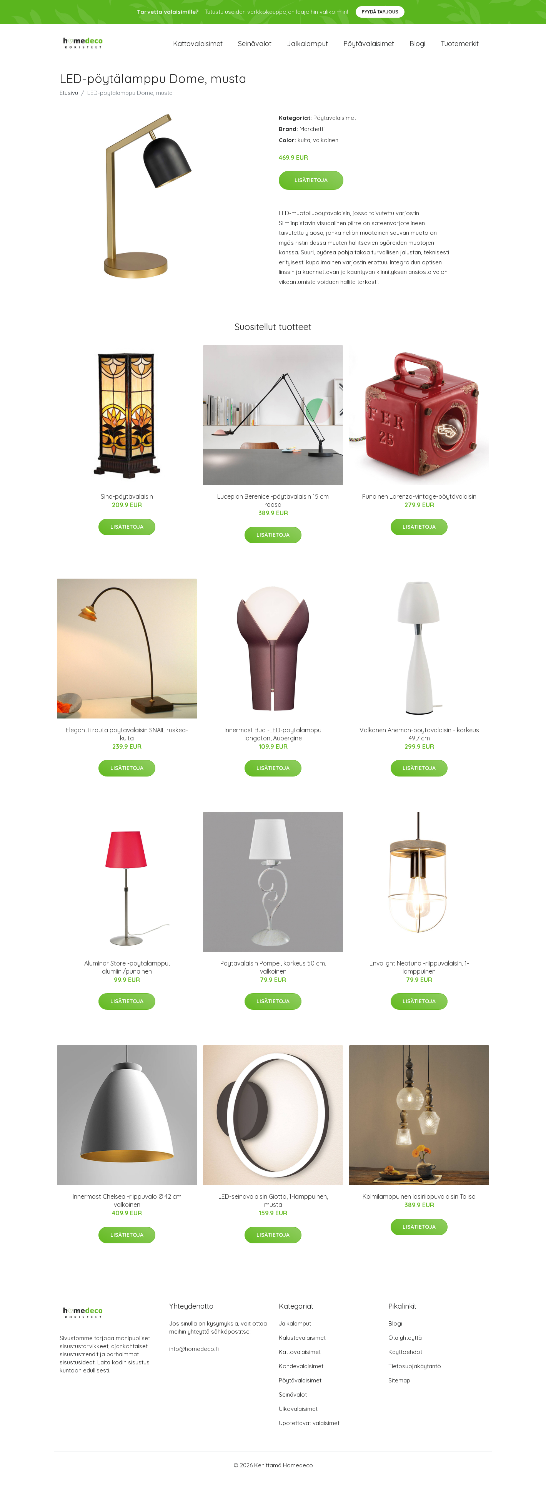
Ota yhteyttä (405, 1344)
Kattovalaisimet (198, 46)
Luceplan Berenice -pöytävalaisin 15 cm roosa (273, 507)
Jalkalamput (307, 46)
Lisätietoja (311, 186)
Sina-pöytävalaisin (127, 503)
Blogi (417, 46)
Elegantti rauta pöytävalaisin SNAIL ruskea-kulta (127, 740)
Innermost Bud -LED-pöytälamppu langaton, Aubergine (273, 740)
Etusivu (69, 99)
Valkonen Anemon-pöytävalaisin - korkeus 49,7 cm (419, 740)
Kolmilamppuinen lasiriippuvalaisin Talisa (419, 1203)
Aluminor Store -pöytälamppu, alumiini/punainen (127, 974)
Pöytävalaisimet (368, 46)
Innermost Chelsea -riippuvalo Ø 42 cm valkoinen (127, 1207)
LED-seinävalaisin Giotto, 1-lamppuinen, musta (273, 1207)
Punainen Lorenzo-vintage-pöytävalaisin (419, 503)
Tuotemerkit (460, 46)
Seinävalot (254, 46)
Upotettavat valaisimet (309, 1429)
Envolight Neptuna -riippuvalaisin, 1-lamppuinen (419, 974)
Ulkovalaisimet (298, 1415)
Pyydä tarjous (380, 12)
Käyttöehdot (405, 1358)
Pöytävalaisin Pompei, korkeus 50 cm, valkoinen (273, 974)
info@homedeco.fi (194, 1355)
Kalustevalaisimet (302, 1344)
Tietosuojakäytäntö (414, 1372)
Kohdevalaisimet (301, 1372)
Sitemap (399, 1386)
